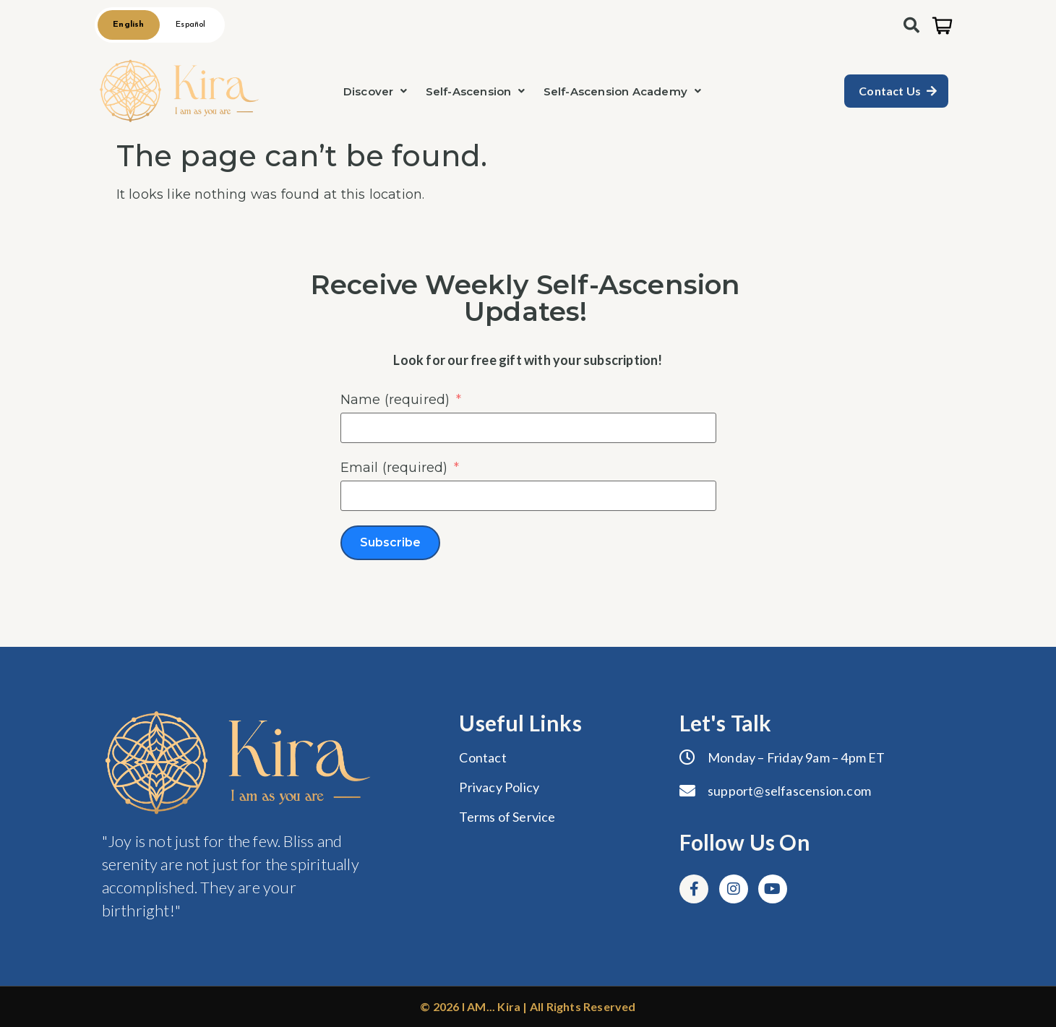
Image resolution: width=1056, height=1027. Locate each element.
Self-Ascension (475, 91)
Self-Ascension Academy (623, 91)
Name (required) (395, 399)
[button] (375, 91)
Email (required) (394, 467)
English (128, 24)
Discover (375, 91)
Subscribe (390, 542)
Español (190, 24)
